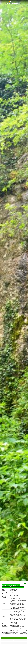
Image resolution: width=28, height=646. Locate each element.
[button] (26, 630)
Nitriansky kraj (18, 584)
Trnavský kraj (4, 585)
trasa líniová (14, 587)
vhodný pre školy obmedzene (20, 587)
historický (12, 585)
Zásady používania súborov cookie (14, 644)
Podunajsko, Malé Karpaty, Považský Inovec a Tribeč (9, 584)
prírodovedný (4, 587)
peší (11, 587)
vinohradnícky (8, 587)
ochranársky (18, 585)
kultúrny (15, 585)
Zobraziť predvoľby (14, 642)
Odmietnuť (14, 640)
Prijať (14, 637)
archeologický (8, 585)
